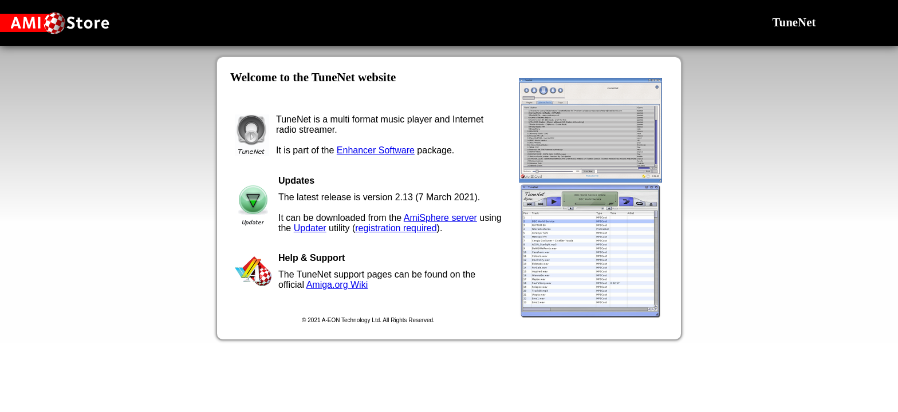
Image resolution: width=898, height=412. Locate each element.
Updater (310, 228)
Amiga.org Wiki (337, 285)
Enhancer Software (376, 150)
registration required (395, 228)
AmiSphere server (440, 218)
